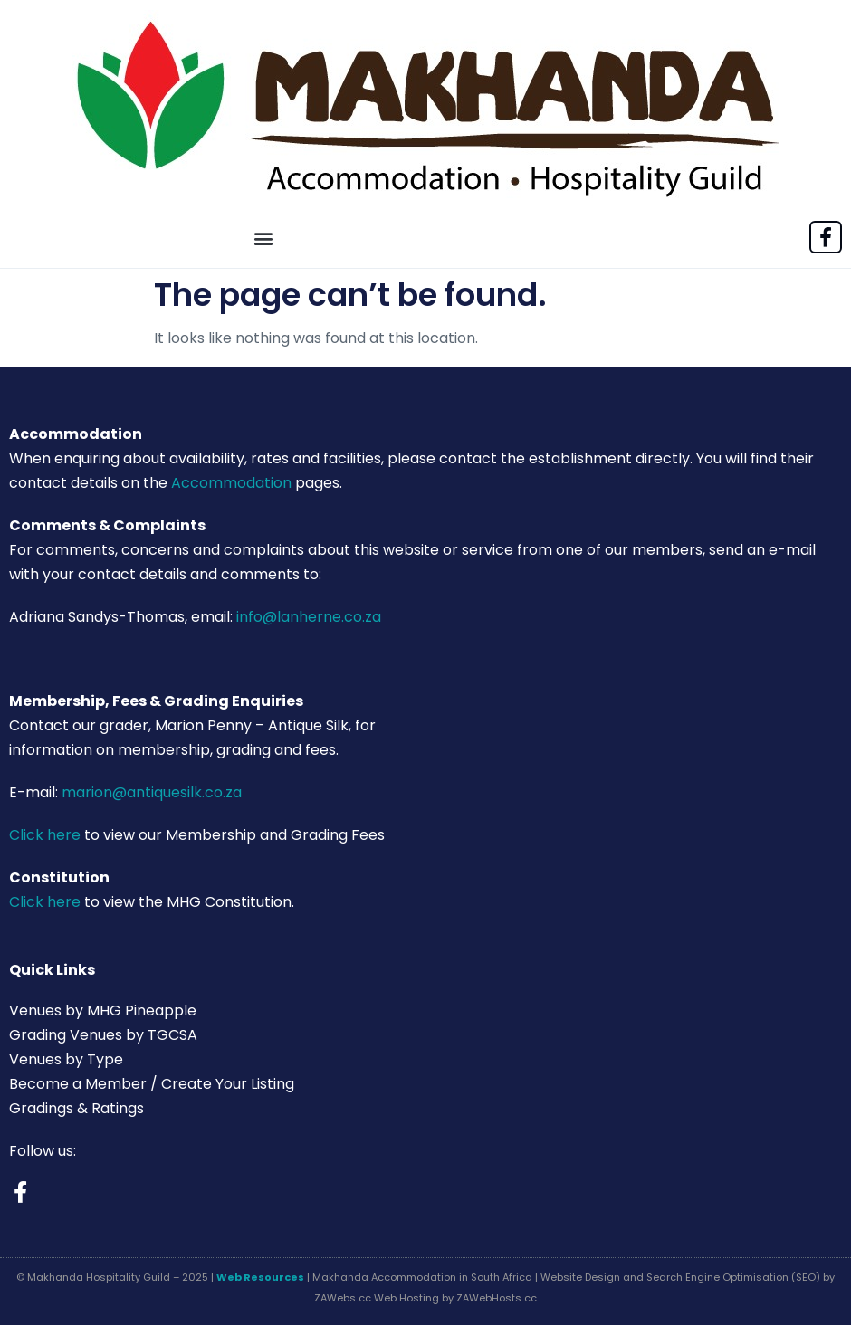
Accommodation (231, 482)
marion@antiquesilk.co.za (152, 792)
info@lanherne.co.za (308, 616)
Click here (45, 835)
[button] (264, 238)
